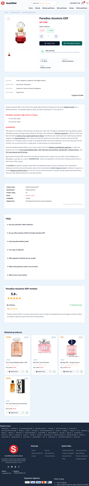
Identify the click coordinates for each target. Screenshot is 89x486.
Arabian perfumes (68, 450)
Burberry (81, 435)
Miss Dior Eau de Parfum (50, 150)
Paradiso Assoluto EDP (28, 12)
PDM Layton (19, 432)
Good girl (64, 430)
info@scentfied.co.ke (19, 473)
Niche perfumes (81, 8)
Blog (63, 459)
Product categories (68, 453)
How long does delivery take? (19, 241)
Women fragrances (61, 133)
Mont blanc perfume (40, 428)
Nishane (3, 432)
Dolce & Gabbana (52, 432)
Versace (25, 435)
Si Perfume (13, 428)
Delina (10, 435)
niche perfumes (20, 138)
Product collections (82, 456)
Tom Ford (3, 435)
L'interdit (32, 435)
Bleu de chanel (47, 435)
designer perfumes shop (18, 170)
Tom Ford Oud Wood (30, 432)
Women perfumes (49, 8)
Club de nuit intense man (46, 430)
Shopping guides (81, 459)
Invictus (72, 430)
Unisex (71, 8)
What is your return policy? (18, 275)
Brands (37, 8)
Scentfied (11, 3)
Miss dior (69, 432)
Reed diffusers (80, 453)
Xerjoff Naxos (4, 428)
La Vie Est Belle (41, 432)
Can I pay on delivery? (16, 250)
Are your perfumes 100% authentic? (21, 225)
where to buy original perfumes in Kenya (30, 136)
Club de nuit (84, 430)
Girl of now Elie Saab (61, 428)
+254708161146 (75, 3)
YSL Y (44, 437)
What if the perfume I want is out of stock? (23, 267)
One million (34, 430)
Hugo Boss (17, 435)
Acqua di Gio (77, 437)
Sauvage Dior (77, 432)
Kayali (27, 430)
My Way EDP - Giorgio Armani (69, 150)
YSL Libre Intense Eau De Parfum (16, 152)
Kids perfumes (66, 456)
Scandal (39, 435)
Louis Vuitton (26, 437)
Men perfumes (62, 8)
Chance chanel (5, 437)
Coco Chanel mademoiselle (25, 428)
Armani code (72, 428)
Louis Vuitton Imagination (64, 437)
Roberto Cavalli (15, 12)
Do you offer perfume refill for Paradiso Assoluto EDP (27, 233)
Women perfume (67, 61)
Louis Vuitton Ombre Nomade (8, 430)
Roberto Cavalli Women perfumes (60, 147)
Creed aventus (51, 437)
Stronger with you (15, 437)
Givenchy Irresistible (71, 435)
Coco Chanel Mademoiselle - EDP (30, 150)
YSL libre (57, 430)
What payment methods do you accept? (22, 258)
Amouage (50, 428)
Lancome (62, 432)
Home (31, 8)
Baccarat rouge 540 (59, 435)
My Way (21, 430)
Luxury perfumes (81, 450)
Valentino (10, 432)
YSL (78, 430)
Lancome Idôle (36, 437)
